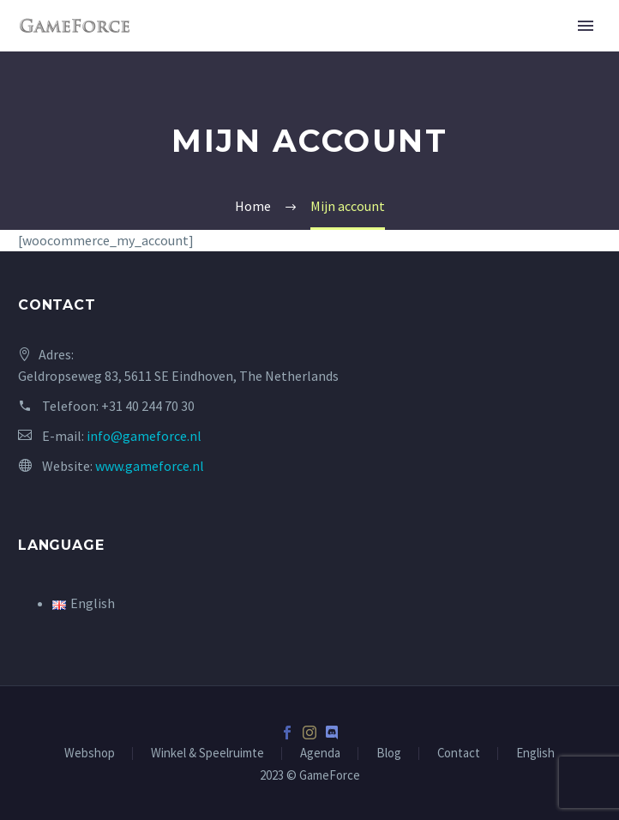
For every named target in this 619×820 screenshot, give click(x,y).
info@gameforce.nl (144, 435)
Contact (458, 753)
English (535, 753)
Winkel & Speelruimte (207, 753)
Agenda (320, 753)
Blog (388, 753)
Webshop (89, 753)
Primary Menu (585, 26)
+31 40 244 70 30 (148, 405)
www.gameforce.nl (149, 465)
